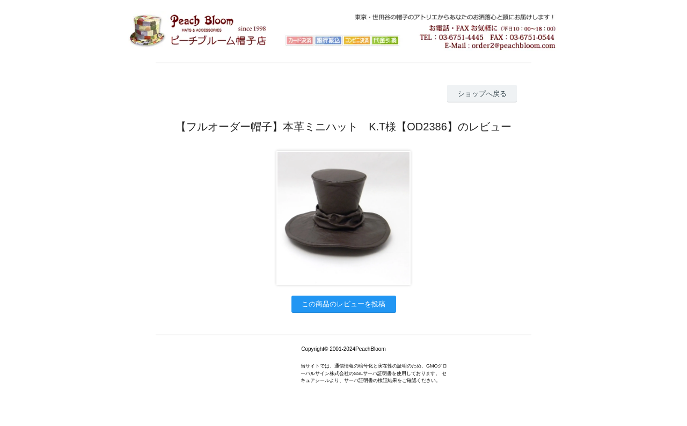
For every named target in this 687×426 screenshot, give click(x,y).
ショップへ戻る (482, 94)
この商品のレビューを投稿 (343, 304)
